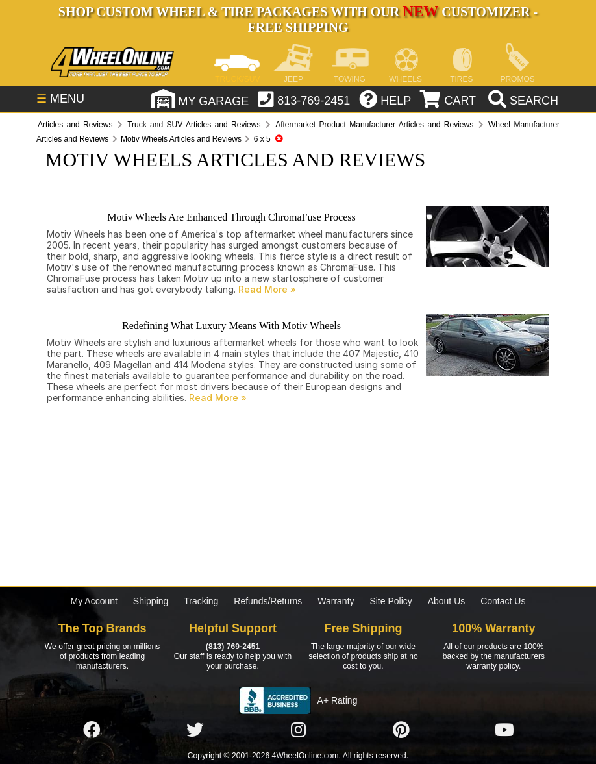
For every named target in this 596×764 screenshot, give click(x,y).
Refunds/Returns (268, 601)
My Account (94, 601)
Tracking (201, 601)
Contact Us (502, 601)
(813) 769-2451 (233, 646)
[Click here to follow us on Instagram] (298, 730)
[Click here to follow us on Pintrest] (401, 730)
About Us (447, 601)
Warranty (335, 601)
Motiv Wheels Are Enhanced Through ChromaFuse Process (231, 217)
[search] (521, 100)
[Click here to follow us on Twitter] (195, 730)
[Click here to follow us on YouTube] (504, 730)
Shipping (151, 601)
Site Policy (390, 601)
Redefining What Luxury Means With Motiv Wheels (231, 325)
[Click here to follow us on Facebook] (92, 730)
